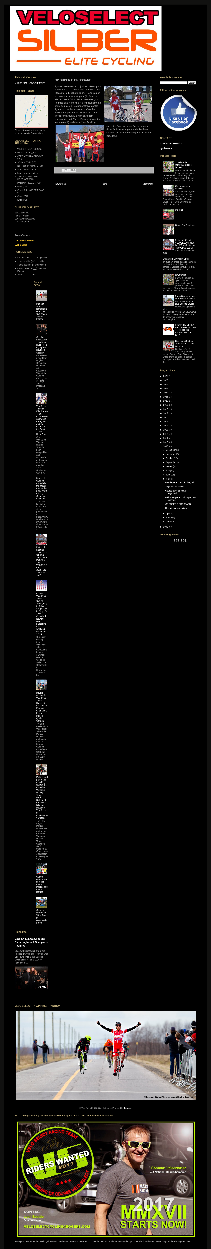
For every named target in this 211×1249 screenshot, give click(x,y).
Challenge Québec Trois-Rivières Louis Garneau (184, 343)
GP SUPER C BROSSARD (178, 504)
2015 (166, 421)
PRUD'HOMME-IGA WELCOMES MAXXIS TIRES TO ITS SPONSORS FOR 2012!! (185, 330)
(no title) (179, 210)
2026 (166, 376)
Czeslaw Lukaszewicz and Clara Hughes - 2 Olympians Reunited (41, 343)
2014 (166, 425)
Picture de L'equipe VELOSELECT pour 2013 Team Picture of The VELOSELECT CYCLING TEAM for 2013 (179, 246)
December (171, 450)
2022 (166, 392)
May (168, 479)
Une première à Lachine (182, 187)
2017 (166, 413)
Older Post (148, 184)
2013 (166, 430)
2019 (166, 405)
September (171, 462)
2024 (166, 384)
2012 (166, 434)
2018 (166, 409)
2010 (166, 442)
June (168, 475)
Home (104, 184)
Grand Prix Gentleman (185, 225)
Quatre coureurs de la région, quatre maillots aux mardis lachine (42, 884)
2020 (166, 401)
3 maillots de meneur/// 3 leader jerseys (183, 165)
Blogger (127, 1108)
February (170, 521)
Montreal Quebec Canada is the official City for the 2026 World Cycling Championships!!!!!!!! (41, 488)
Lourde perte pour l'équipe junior (180, 482)
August (169, 466)
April (168, 513)
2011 (166, 438)
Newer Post (60, 184)
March (169, 517)
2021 (166, 397)
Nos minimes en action (176, 508)
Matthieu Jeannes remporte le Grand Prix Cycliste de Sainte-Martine (41, 311)
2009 (166, 446)
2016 (166, 417)
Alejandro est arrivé (174, 486)
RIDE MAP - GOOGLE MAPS (31, 83)
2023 (166, 388)
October (170, 458)
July (168, 470)
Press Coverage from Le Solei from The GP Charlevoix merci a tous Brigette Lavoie (185, 300)
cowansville (180, 275)
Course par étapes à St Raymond (176, 492)
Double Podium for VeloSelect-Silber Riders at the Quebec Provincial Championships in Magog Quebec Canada (41, 707)
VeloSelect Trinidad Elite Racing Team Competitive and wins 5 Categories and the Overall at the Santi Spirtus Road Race (42, 420)
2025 (166, 380)
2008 (166, 527)
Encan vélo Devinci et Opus (176, 259)
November (171, 454)
